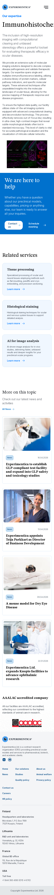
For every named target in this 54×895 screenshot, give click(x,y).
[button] (46, 7)
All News (8, 409)
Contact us (14, 225)
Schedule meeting (37, 225)
